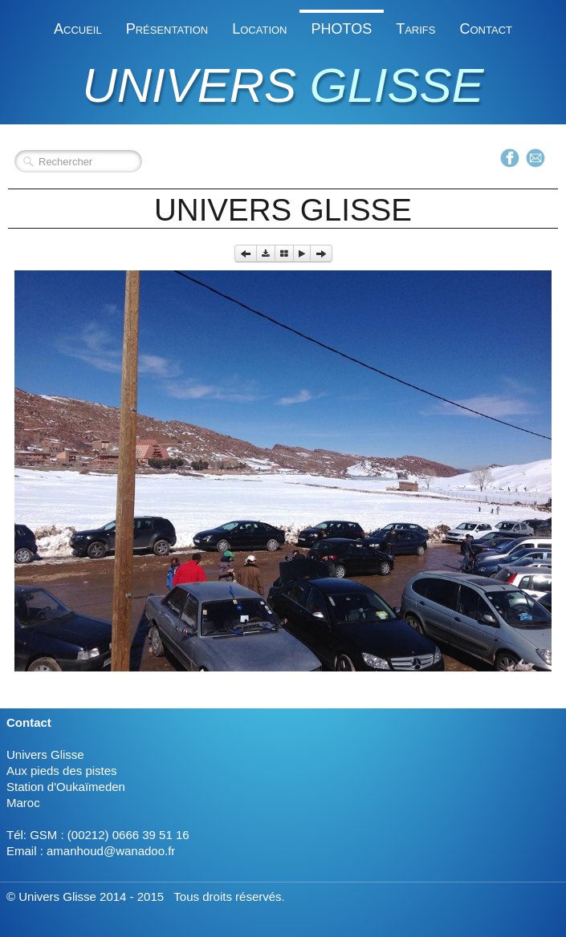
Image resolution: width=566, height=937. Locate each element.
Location (259, 29)
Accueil (78, 29)
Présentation (167, 29)
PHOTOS (342, 29)
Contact (485, 29)
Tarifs (415, 29)
